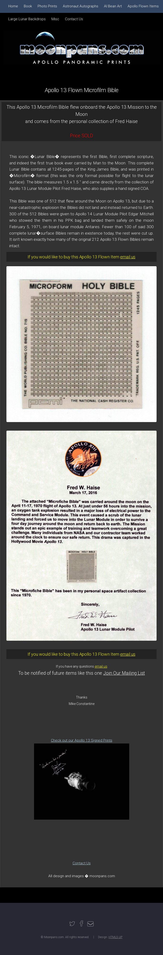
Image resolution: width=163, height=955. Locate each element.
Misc (55, 19)
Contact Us (82, 863)
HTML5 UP (115, 937)
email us (127, 256)
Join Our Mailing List (124, 673)
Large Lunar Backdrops (27, 19)
